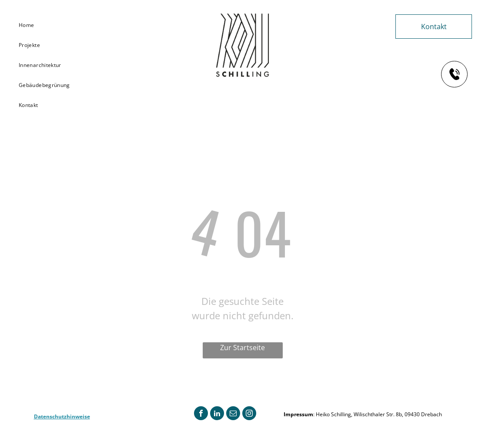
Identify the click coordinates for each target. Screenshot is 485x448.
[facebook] (201, 414)
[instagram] (249, 414)
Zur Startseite (242, 347)
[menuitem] (47, 25)
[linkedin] (217, 414)
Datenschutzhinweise (62, 416)
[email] (233, 414)
